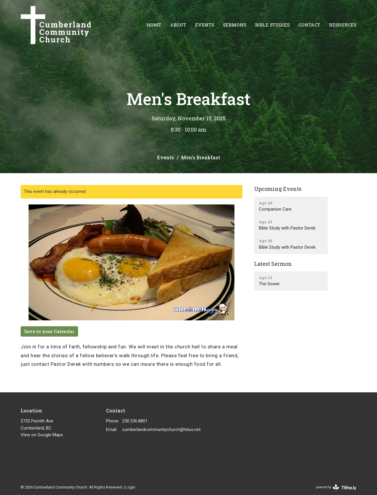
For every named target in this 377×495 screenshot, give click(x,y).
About (178, 25)
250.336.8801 (135, 421)
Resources (342, 25)
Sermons (234, 25)
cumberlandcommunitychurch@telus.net (161, 429)
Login (130, 487)
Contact (309, 25)
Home (153, 25)
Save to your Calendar (49, 331)
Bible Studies (272, 25)
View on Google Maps (42, 434)
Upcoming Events (278, 188)
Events (204, 25)
